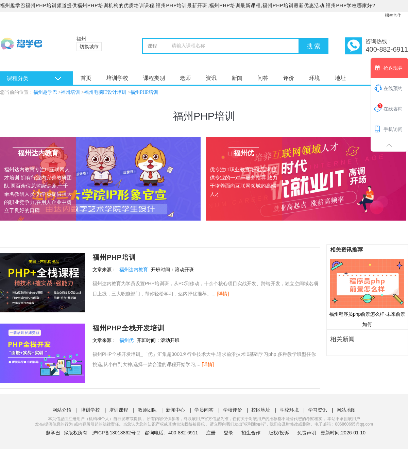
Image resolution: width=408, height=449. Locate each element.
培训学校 (117, 78)
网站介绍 (61, 410)
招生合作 (393, 15)
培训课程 (118, 410)
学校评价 (232, 410)
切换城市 (89, 46)
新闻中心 (175, 410)
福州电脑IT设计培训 (105, 92)
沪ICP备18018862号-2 (116, 432)
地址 (340, 78)
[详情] (223, 293)
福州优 (126, 340)
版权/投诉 (279, 432)
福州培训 (70, 92)
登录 (228, 432)
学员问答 (204, 410)
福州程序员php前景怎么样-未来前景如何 (367, 292)
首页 (86, 78)
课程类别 (154, 78)
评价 (288, 78)
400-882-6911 (183, 432)
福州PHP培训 (144, 92)
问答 (262, 78)
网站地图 (346, 410)
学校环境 (289, 410)
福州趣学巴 (45, 92)
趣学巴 (53, 432)
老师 (185, 78)
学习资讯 (317, 410)
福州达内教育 (133, 269)
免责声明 (306, 432)
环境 (314, 78)
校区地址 (260, 410)
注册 (211, 432)
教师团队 (147, 410)
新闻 (237, 78)
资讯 (211, 78)
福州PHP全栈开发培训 (128, 328)
